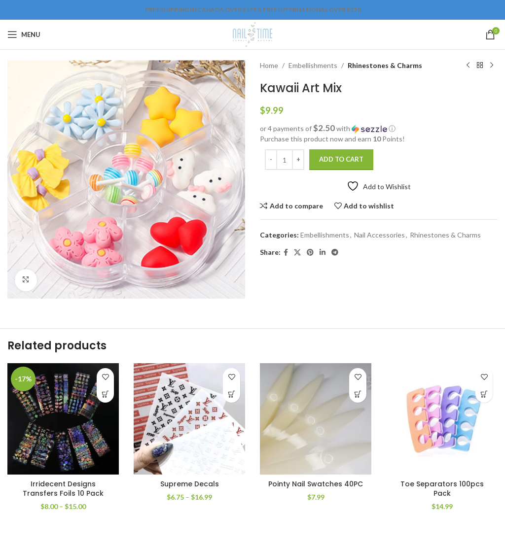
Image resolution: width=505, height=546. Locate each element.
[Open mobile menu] (23, 34)
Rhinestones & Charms (385, 65)
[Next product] (492, 65)
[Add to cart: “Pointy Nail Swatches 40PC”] (357, 394)
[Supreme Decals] (189, 419)
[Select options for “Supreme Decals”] (231, 394)
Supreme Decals (189, 484)
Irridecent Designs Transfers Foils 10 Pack (63, 489)
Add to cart (341, 159)
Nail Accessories (379, 235)
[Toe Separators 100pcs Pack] (442, 419)
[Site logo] (252, 34)
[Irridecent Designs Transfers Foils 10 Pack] (63, 419)
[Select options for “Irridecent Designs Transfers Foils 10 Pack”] (105, 394)
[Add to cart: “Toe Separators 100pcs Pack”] (484, 394)
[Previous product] (468, 65)
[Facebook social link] (286, 252)
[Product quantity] (284, 159)
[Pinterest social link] (310, 252)
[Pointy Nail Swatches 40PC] (315, 419)
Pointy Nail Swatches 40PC (315, 484)
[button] (379, 129)
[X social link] (297, 252)
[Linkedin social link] (322, 252)
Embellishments (313, 65)
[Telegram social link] (334, 252)
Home (269, 65)
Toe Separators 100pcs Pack (442, 489)
